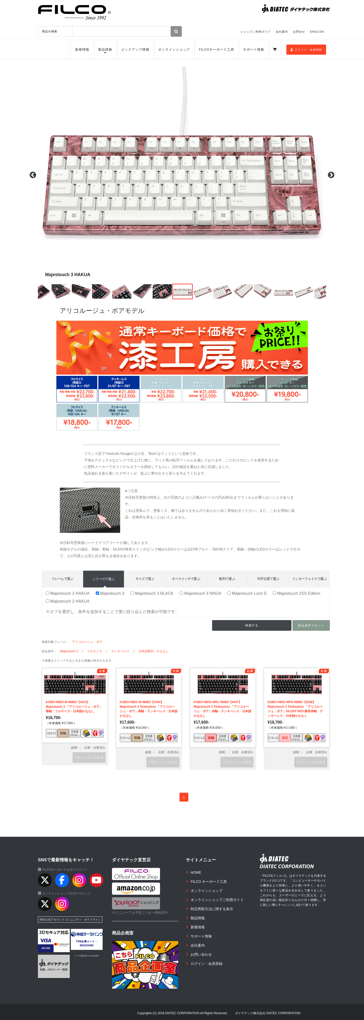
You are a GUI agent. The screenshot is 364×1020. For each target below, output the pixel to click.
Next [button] (331, 175)
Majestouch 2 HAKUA (67, 601)
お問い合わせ (201, 954)
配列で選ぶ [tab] (227, 579)
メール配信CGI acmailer (86, 955)
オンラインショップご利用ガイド (217, 900)
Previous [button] (33, 175)
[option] (182, 175)
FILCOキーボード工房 (216, 49)
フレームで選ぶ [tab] (62, 579)
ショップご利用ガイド (255, 31)
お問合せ (299, 31)
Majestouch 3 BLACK (151, 593)
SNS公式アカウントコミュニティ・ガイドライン (70, 919)
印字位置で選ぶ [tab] (268, 579)
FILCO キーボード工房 (209, 882)
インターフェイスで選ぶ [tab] (309, 579)
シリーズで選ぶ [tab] (103, 579)
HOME (196, 872)
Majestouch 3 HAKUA (67, 593)
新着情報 (82, 49)
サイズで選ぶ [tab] (144, 579)
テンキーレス (120, 651)
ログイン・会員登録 (306, 49)
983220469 (87, 945)
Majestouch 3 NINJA (200, 593)
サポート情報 (253, 49)
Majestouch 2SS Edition (296, 593)
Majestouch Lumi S (247, 593)
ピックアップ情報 (135, 49)
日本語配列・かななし (154, 651)
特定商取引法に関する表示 (212, 909)
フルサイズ (94, 651)
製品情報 (105, 49)
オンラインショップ (174, 49)
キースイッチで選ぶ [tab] (186, 579)
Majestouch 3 (110, 593)
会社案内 (282, 31)
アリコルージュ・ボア (87, 642)
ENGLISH (317, 31)
